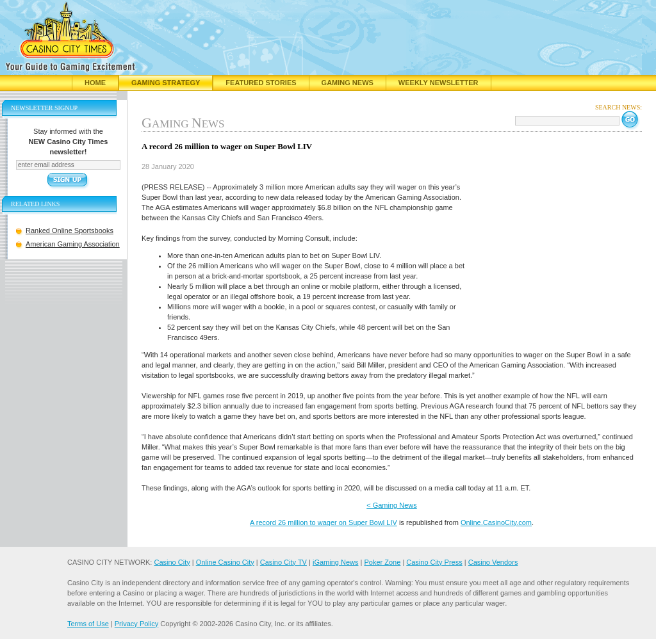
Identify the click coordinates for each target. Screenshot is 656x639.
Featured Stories (261, 82)
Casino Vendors (493, 562)
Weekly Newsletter (438, 82)
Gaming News (347, 82)
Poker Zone (382, 562)
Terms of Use (88, 623)
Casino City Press (434, 562)
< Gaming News (391, 505)
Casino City (172, 562)
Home (95, 82)
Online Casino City (225, 562)
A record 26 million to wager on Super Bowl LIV (323, 522)
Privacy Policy (136, 623)
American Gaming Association (73, 244)
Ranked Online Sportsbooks (69, 230)
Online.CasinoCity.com (496, 522)
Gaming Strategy (165, 82)
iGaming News (336, 562)
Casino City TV (283, 562)
